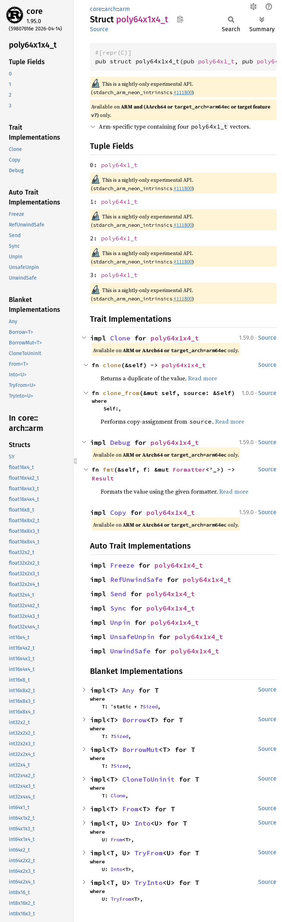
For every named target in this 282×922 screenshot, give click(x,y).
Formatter (189, 469)
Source (99, 29)
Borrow (134, 720)
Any (128, 690)
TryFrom (148, 853)
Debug (120, 442)
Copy (118, 512)
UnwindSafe (130, 651)
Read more (202, 378)
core (34, 11)
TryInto (148, 882)
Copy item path (180, 19)
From (130, 809)
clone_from (121, 393)
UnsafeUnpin (132, 637)
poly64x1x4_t (175, 338)
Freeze (122, 565)
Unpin (120, 622)
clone (112, 365)
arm (124, 8)
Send (118, 594)
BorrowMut (140, 749)
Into (142, 823)
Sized (150, 706)
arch (110, 8)
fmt (108, 469)
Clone (120, 338)
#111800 (182, 92)
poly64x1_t (216, 61)
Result (103, 478)
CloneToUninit (148, 779)
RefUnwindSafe (136, 579)
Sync (118, 608)
